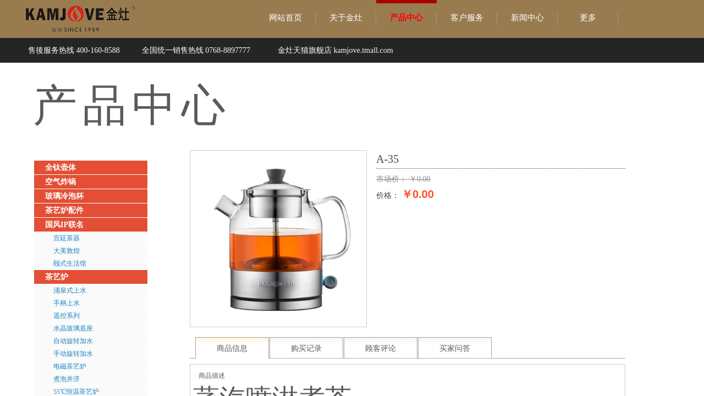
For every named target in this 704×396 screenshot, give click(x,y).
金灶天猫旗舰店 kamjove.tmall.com (335, 50)
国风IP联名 (64, 225)
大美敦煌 (66, 251)
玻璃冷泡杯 (64, 196)
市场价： (391, 179)
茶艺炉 (56, 277)
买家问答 (454, 348)
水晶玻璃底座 (73, 328)
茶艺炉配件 (64, 210)
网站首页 (285, 17)
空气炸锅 (60, 182)
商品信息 (232, 348)
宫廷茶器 (66, 238)
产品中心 (406, 17)
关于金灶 (345, 17)
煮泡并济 (66, 379)
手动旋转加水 (73, 354)
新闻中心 (527, 17)
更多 (588, 17)
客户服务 (466, 17)
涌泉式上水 (69, 290)
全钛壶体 (60, 167)
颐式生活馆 (69, 263)
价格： (387, 195)
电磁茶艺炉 (69, 366)
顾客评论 (380, 348)
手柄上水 (66, 303)
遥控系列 (66, 316)
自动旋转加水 (73, 341)
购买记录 (306, 348)
